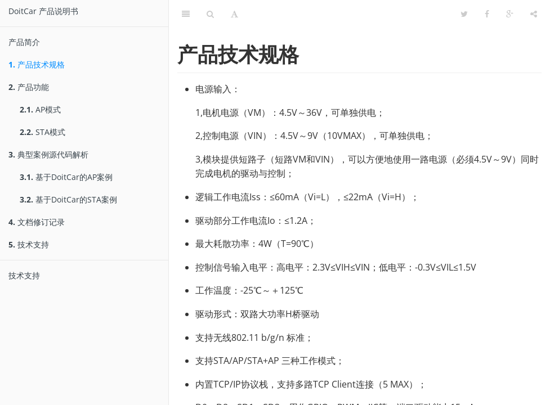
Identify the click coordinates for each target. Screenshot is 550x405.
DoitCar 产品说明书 (43, 11)
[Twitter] (464, 14)
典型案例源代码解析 (48, 154)
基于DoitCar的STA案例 (68, 199)
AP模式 (40, 109)
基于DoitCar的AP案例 (66, 177)
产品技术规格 (36, 64)
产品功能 (28, 87)
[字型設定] (234, 14)
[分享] (533, 14)
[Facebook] (487, 14)
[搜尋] (210, 14)
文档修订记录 (36, 222)
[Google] (510, 14)
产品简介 (24, 42)
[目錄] (185, 14)
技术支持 (28, 244)
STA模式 (42, 132)
